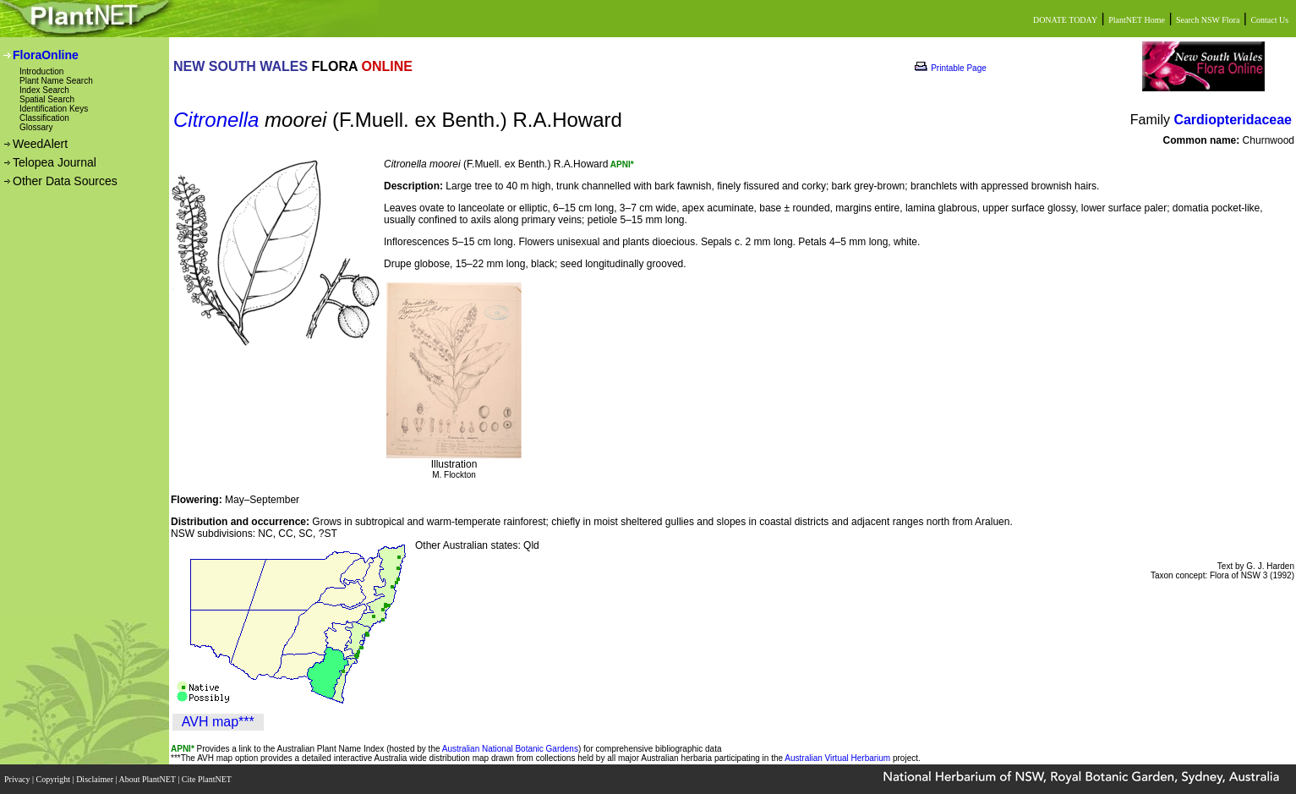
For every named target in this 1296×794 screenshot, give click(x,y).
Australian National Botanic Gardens (510, 748)
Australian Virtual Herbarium (837, 758)
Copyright (54, 779)
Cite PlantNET (207, 779)
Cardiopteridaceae (1232, 119)
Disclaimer (95, 779)
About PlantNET (148, 779)
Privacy (18, 779)
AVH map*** (218, 722)
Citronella (216, 119)
